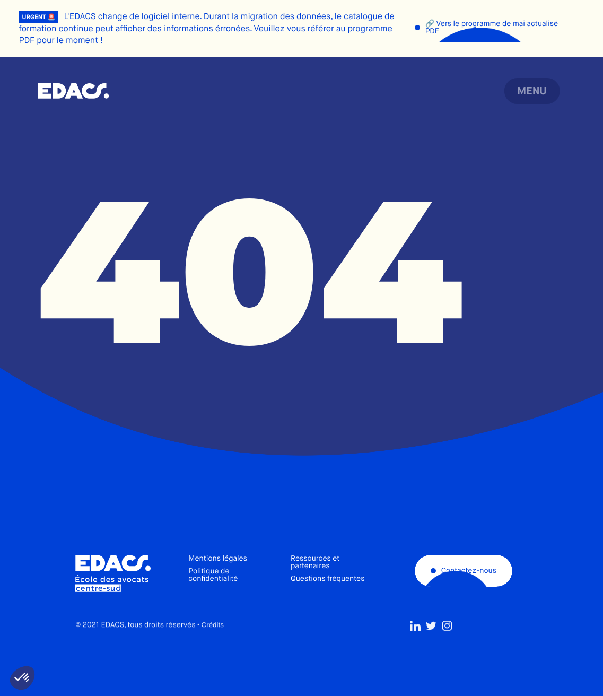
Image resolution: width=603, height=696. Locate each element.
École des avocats (73, 91)
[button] (22, 678)
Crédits (213, 647)
